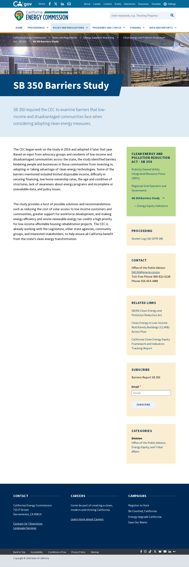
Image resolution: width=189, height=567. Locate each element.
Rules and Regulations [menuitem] (71, 26)
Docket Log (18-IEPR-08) (147, 238)
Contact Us (20, 523)
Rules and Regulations (65, 37)
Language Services (24, 528)
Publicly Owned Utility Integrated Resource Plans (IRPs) (148, 173)
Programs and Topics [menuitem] (110, 26)
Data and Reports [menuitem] (164, 26)
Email (135, 386)
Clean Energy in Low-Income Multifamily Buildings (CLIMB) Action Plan (150, 327)
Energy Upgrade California (144, 517)
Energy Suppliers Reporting (99, 37)
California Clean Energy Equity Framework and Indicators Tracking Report (151, 343)
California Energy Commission (29, 37)
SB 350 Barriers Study (146, 198)
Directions (35, 523)
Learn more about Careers (87, 519)
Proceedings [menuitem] (39, 26)
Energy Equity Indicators (152, 206)
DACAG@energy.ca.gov (146, 272)
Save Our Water (137, 522)
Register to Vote (138, 505)
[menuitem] (19, 28)
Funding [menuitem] (138, 26)
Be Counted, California (142, 511)
